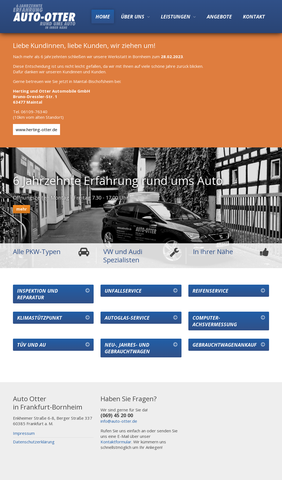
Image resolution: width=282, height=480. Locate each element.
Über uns (132, 16)
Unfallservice (123, 290)
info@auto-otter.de (119, 421)
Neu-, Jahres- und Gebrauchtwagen (127, 348)
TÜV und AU (31, 344)
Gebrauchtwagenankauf (224, 344)
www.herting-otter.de (36, 129)
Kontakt (254, 16)
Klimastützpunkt (39, 317)
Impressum (24, 433)
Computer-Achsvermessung (214, 321)
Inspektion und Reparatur (37, 294)
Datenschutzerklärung (34, 441)
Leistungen (175, 16)
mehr (21, 209)
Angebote (219, 16)
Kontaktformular (116, 441)
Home (103, 16)
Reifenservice (210, 290)
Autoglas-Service (127, 317)
